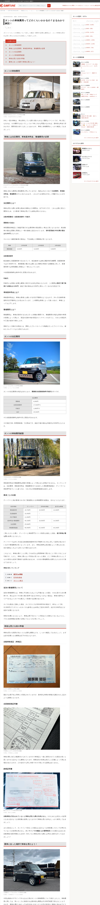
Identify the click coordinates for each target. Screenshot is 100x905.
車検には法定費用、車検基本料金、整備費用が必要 (27, 48)
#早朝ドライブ (93, 94)
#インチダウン (84, 132)
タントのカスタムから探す (91, 137)
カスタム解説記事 (95, 5)
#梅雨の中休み (84, 96)
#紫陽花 (83, 64)
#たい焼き (95, 64)
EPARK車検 (18, 577)
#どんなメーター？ (86, 73)
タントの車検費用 (15, 45)
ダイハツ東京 (18, 580)
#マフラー (83, 87)
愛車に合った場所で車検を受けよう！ (22, 62)
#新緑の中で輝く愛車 (86, 116)
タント (7, 27)
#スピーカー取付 (90, 80)
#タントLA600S (91, 87)
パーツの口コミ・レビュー (82, 5)
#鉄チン (95, 116)
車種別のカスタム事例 (68, 5)
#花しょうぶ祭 (84, 94)
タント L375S (85, 62)
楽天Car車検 (18, 574)
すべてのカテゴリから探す (91, 181)
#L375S (83, 80)
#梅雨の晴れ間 (84, 117)
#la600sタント (93, 96)
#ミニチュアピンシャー (87, 66)
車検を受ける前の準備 (17, 58)
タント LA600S (85, 85)
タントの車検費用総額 (17, 55)
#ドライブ (88, 64)
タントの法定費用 (15, 52)
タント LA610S (85, 99)
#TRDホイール (93, 132)
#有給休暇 (86, 82)
